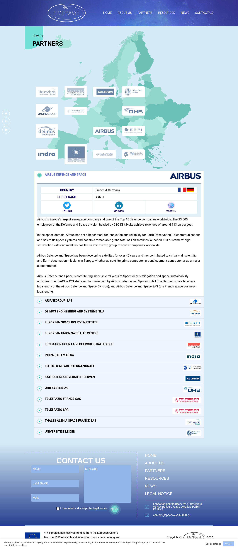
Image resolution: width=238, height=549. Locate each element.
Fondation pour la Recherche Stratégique (123, 346)
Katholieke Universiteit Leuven (123, 378)
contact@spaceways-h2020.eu (171, 515)
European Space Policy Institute (123, 324)
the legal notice (97, 508)
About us (124, 13)
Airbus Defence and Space (123, 176)
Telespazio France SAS (123, 400)
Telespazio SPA (123, 411)
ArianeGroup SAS (123, 302)
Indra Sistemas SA (123, 357)
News (185, 13)
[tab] (119, 176)
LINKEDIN (119, 211)
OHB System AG (123, 389)
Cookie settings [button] (213, 543)
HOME (36, 36)
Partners (145, 13)
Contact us (204, 13)
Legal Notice (158, 494)
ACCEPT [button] (228, 544)
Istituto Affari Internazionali (123, 367)
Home (107, 13)
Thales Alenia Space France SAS (123, 422)
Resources (166, 13)
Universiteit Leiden (123, 433)
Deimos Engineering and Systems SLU (123, 313)
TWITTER (67, 211)
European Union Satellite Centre (123, 335)
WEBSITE (171, 210)
